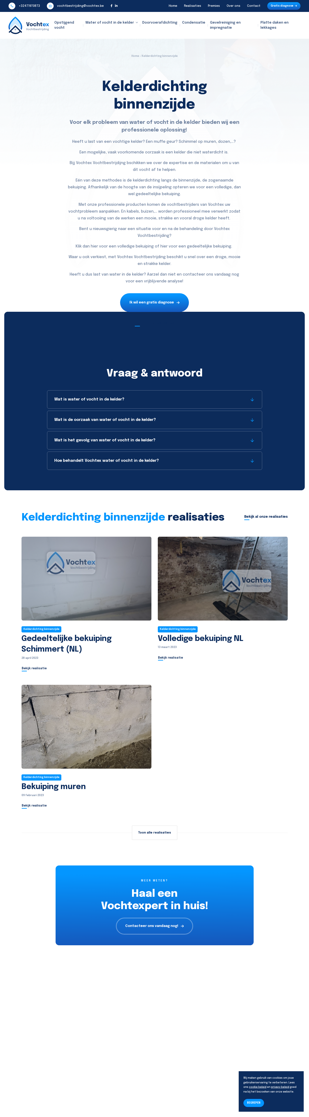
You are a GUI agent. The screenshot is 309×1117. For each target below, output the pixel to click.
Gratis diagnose (284, 6)
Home (173, 5)
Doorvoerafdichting (159, 22)
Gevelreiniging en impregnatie (225, 25)
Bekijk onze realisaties (154, 323)
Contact (253, 5)
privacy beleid (280, 1087)
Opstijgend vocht (64, 25)
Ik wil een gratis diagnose (154, 302)
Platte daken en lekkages (274, 25)
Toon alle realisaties (154, 832)
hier (94, 246)
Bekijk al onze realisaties (266, 517)
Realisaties (192, 5)
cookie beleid (257, 1087)
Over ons (233, 5)
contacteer (194, 274)
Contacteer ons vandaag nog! (154, 926)
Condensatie (193, 22)
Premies (214, 5)
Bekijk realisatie (34, 668)
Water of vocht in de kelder (109, 22)
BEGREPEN (253, 1103)
